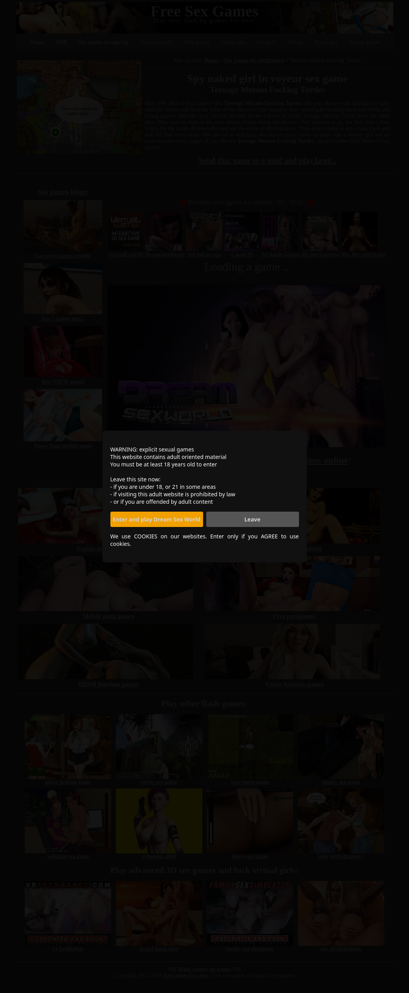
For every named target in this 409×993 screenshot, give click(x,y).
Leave (252, 519)
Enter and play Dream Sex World (156, 519)
